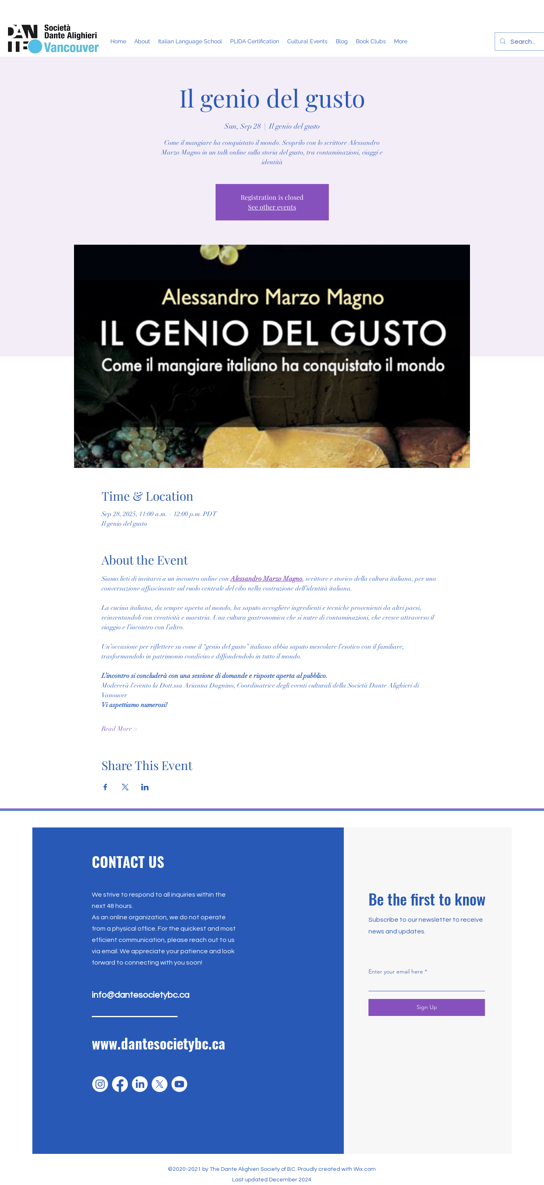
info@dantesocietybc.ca (140, 995)
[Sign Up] (426, 1007)
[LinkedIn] (140, 1084)
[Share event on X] (125, 787)
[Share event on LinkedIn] (145, 787)
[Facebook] (120, 1084)
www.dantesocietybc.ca (158, 1043)
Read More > (119, 729)
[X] (159, 1084)
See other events (272, 207)
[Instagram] (100, 1084)
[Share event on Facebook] (105, 787)
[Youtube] (179, 1084)
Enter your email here (395, 971)
